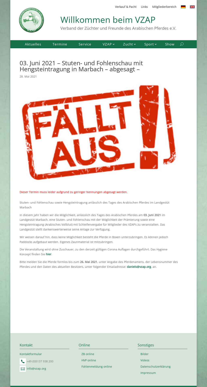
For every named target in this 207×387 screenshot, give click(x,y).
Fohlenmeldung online (96, 366)
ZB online (87, 354)
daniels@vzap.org (139, 267)
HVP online (88, 360)
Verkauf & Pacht (125, 7)
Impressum (148, 373)
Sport (149, 44)
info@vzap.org (36, 368)
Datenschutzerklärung (155, 366)
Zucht (128, 44)
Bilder (144, 354)
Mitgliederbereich (164, 7)
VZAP (107, 44)
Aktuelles (33, 44)
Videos (144, 360)
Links (144, 7)
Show (169, 44)
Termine (60, 44)
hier (48, 254)
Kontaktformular (31, 354)
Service (85, 44)
